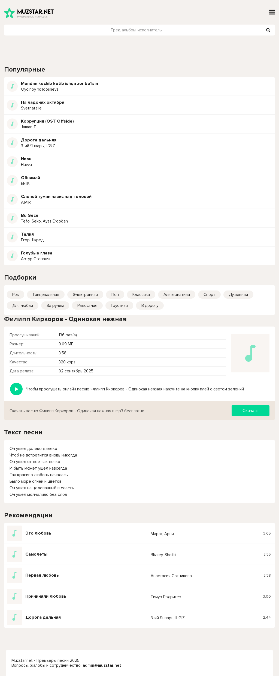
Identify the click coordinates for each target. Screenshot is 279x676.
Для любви (22, 305)
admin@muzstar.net (102, 665)
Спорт (209, 294)
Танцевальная (45, 294)
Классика (141, 294)
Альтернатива (176, 294)
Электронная (85, 294)
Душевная (238, 294)
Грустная (119, 305)
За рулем (55, 305)
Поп (115, 294)
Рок (15, 294)
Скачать (250, 410)
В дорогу (149, 305)
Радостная (87, 305)
